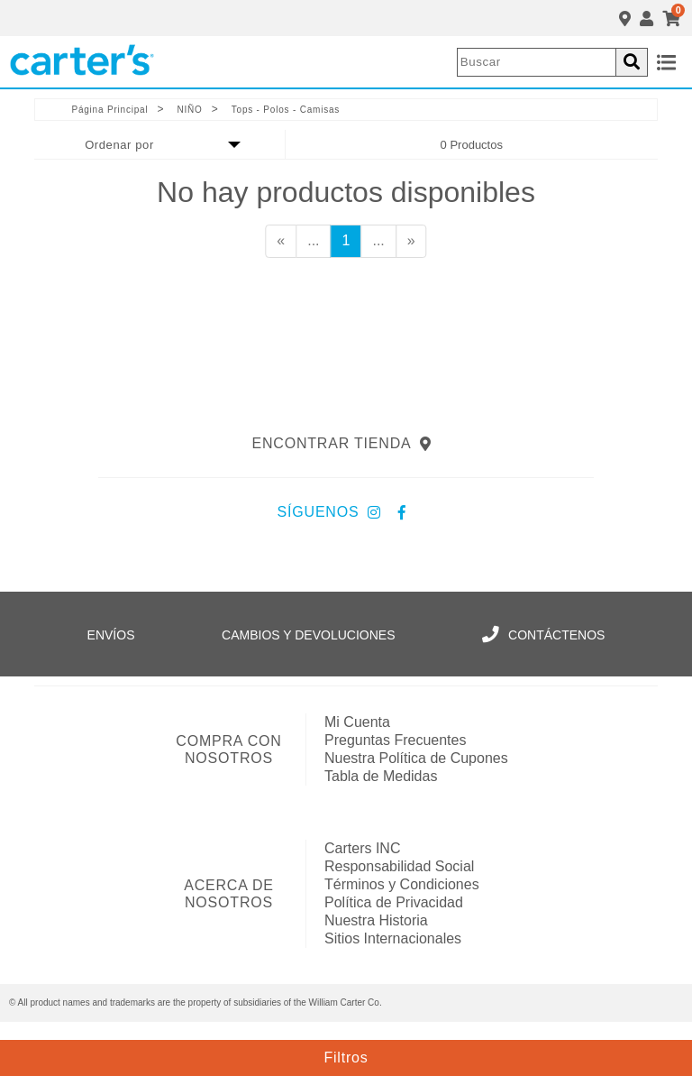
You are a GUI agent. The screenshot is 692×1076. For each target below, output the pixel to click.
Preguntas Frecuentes (395, 740)
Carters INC (362, 848)
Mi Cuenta (357, 722)
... (313, 240)
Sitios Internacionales (392, 938)
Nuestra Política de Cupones (416, 758)
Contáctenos (543, 635)
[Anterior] (280, 241)
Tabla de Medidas (380, 776)
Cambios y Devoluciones (308, 635)
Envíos (111, 635)
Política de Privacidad (393, 902)
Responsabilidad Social (399, 866)
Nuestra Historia (376, 920)
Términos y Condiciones (401, 884)
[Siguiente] (411, 241)
